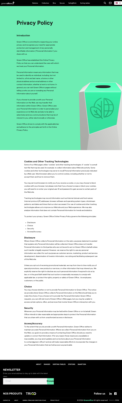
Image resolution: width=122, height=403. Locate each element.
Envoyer (50, 381)
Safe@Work (72, 3)
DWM (117, 400)
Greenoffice (88, 400)
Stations (35, 3)
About (38, 364)
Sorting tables (85, 3)
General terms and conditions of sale (34, 400)
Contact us (6, 400)
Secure (62, 3)
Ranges (47, 364)
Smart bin (82, 364)
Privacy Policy (54, 400)
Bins (54, 3)
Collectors (45, 3)
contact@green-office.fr (36, 342)
